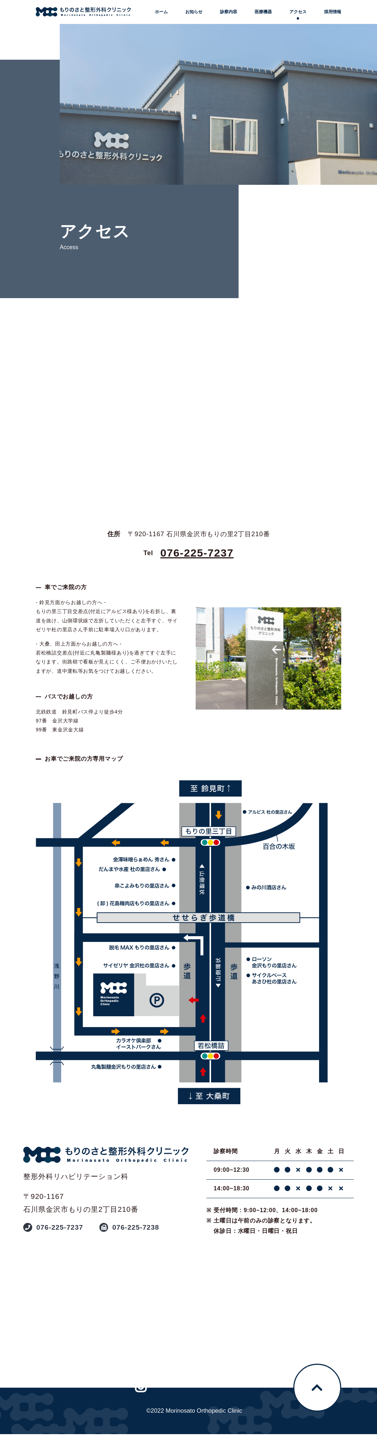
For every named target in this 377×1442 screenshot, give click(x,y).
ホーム (161, 11)
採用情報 (332, 11)
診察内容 (228, 11)
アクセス (298, 11)
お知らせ (193, 11)
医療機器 (263, 11)
